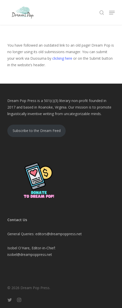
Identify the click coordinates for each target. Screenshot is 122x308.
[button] (112, 12)
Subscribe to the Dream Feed (37, 130)
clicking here (62, 58)
